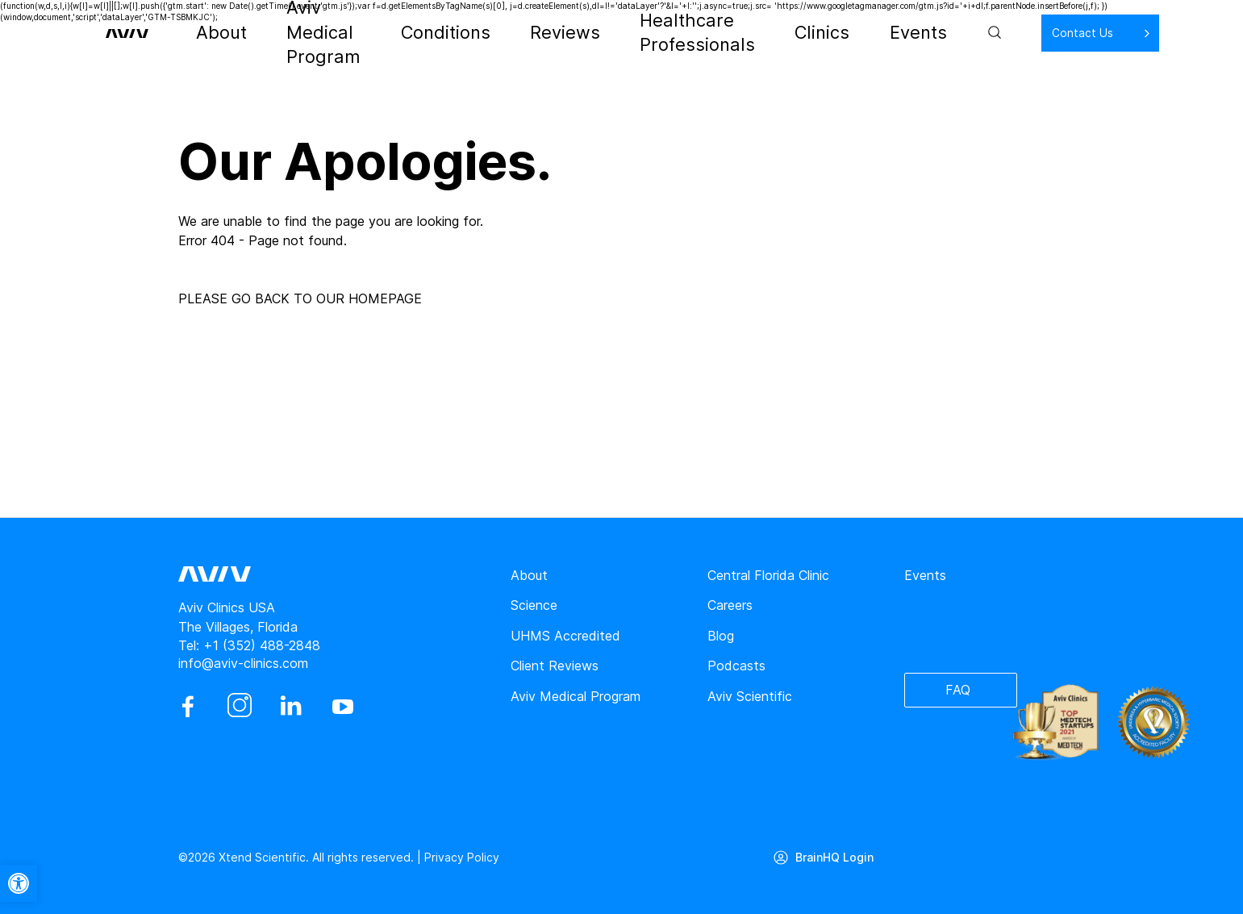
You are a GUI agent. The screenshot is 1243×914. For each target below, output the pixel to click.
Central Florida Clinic (768, 575)
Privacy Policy (461, 857)
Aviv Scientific (749, 696)
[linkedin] (291, 706)
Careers (730, 605)
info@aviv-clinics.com (243, 663)
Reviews (568, 32)
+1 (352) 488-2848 (261, 645)
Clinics (809, 32)
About (257, 32)
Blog (720, 636)
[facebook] (188, 706)
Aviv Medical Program (365, 32)
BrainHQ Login (837, 857)
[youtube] (343, 706)
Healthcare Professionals (692, 32)
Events (874, 32)
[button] (18, 883)
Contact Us (1030, 32)
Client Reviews (555, 665)
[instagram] (239, 706)
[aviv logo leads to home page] (156, 32)
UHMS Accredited (565, 636)
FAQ (957, 690)
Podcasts (736, 665)
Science (534, 605)
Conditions (486, 32)
